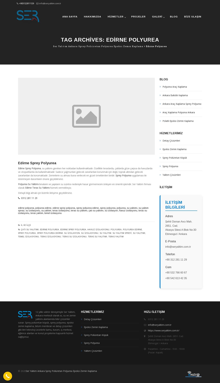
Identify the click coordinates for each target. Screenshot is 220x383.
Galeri (157, 16)
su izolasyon (111, 210)
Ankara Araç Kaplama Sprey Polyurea (182, 103)
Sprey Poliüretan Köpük (175, 157)
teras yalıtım (37, 213)
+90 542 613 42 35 (176, 278)
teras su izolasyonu (74, 236)
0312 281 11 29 (27, 198)
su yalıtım (46, 210)
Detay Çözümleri (171, 140)
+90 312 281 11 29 (176, 259)
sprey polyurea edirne (87, 208)
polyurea (121, 208)
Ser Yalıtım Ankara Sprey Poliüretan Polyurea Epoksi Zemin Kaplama (61, 371)
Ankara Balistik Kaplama (175, 95)
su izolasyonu (33, 210)
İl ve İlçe (26, 225)
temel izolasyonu (53, 213)
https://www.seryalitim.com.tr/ (163, 330)
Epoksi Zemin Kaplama (174, 149)
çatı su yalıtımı (96, 210)
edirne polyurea (26, 208)
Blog (174, 16)
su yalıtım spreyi (122, 233)
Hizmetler (115, 16)
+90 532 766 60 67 (176, 272)
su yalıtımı (132, 208)
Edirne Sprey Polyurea (37, 163)
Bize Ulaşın (192, 16)
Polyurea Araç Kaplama (175, 86)
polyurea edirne (43, 208)
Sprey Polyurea (170, 166)
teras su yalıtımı (79, 210)
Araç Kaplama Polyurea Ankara (179, 112)
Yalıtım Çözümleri (172, 174)
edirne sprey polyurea (64, 208)
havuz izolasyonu (128, 210)
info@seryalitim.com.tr (50, 3)
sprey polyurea (107, 208)
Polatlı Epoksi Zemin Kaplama (178, 120)
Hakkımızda (92, 16)
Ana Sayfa (69, 16)
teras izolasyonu (61, 210)
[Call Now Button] (7, 376)
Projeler (138, 16)
